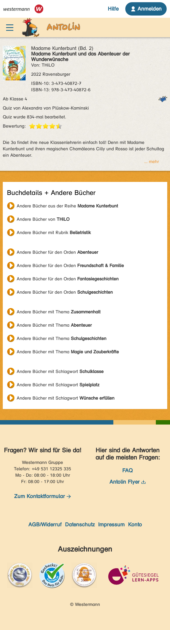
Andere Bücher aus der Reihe (67, 206)
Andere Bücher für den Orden (57, 252)
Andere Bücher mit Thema (59, 311)
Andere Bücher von (43, 219)
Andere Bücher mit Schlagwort (60, 371)
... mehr (151, 161)
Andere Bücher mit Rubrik (54, 232)
